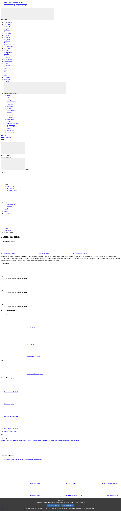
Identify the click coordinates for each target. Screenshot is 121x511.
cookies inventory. (91, 509)
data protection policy (70, 509)
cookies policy (80, 509)
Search (2, 139)
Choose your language (9, 278)
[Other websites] (35, 88)
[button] (62, 179)
